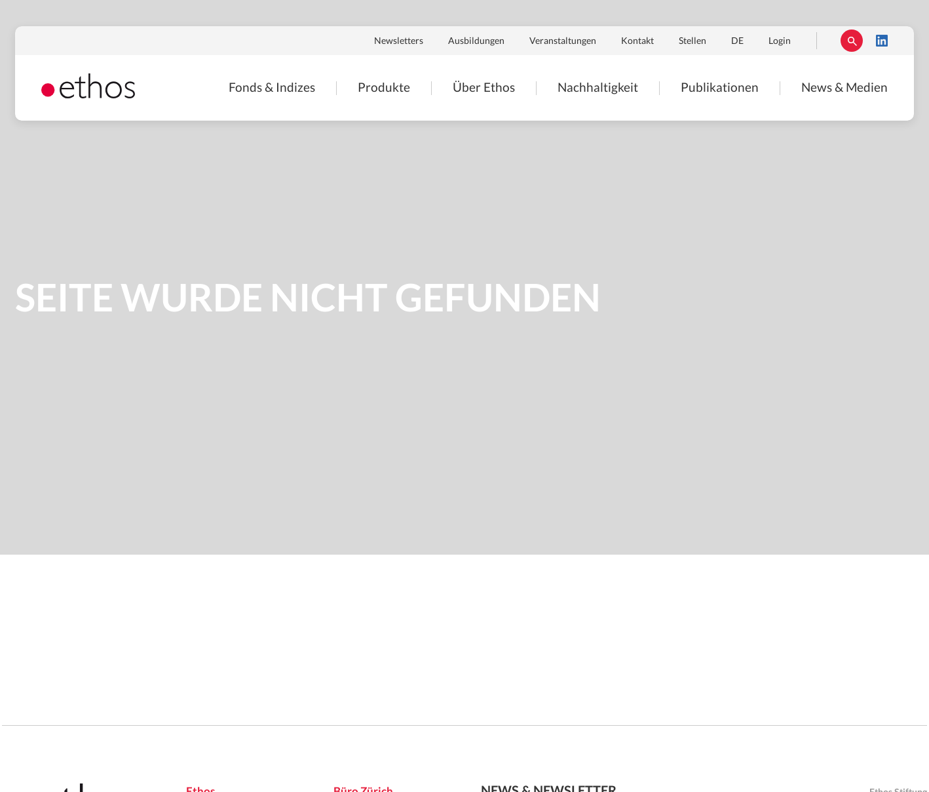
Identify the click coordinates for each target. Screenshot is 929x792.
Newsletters (398, 41)
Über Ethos (484, 88)
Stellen (692, 41)
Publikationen (720, 88)
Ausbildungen (476, 41)
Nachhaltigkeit (598, 88)
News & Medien (844, 88)
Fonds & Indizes (272, 88)
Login (779, 41)
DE (737, 41)
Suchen (852, 41)
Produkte (384, 88)
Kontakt (637, 41)
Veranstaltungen (562, 41)
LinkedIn (882, 41)
